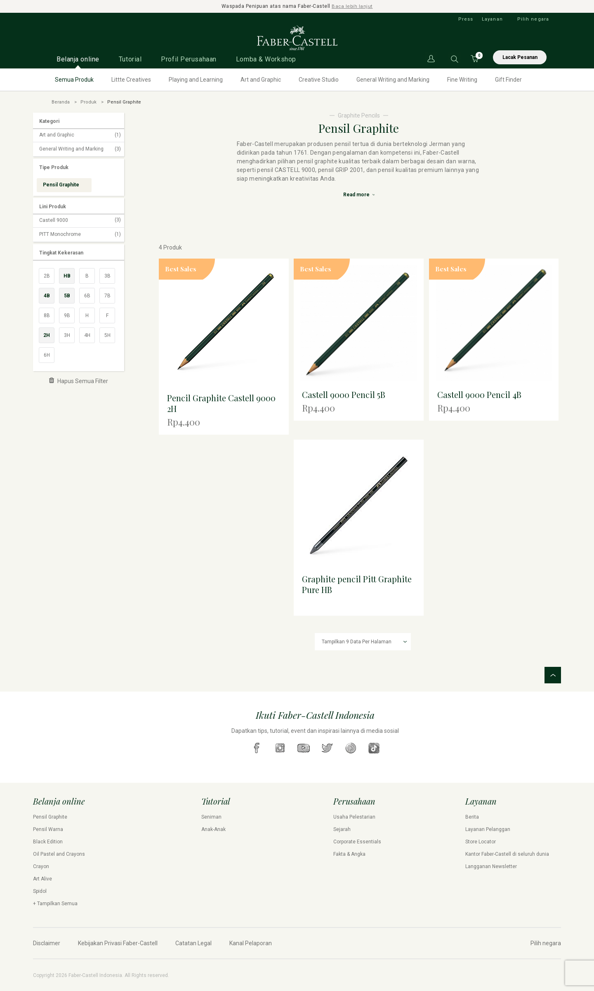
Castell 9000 (80, 220)
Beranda (61, 101)
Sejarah (342, 828)
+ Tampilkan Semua (55, 903)
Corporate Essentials (357, 841)
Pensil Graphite (50, 816)
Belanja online (78, 59)
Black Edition (48, 841)
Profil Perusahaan (189, 59)
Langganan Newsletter (491, 866)
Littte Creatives (131, 79)
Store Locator (480, 841)
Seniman (211, 816)
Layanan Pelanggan (487, 828)
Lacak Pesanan (519, 57)
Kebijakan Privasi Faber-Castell (118, 943)
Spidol (40, 890)
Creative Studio (319, 79)
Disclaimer (46, 943)
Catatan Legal (193, 943)
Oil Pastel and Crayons (59, 853)
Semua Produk (74, 79)
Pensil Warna (48, 828)
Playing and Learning (196, 79)
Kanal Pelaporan (250, 943)
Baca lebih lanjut (352, 6)
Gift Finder (508, 79)
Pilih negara (533, 18)
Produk (88, 101)
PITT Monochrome (80, 234)
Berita (472, 816)
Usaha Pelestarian (354, 816)
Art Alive (42, 878)
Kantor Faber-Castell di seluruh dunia (507, 853)
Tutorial (130, 59)
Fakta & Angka (349, 853)
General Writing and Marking (392, 79)
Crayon (41, 866)
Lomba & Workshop (266, 59)
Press (466, 18)
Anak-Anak (213, 828)
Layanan (492, 18)
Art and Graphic (260, 79)
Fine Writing (462, 79)
